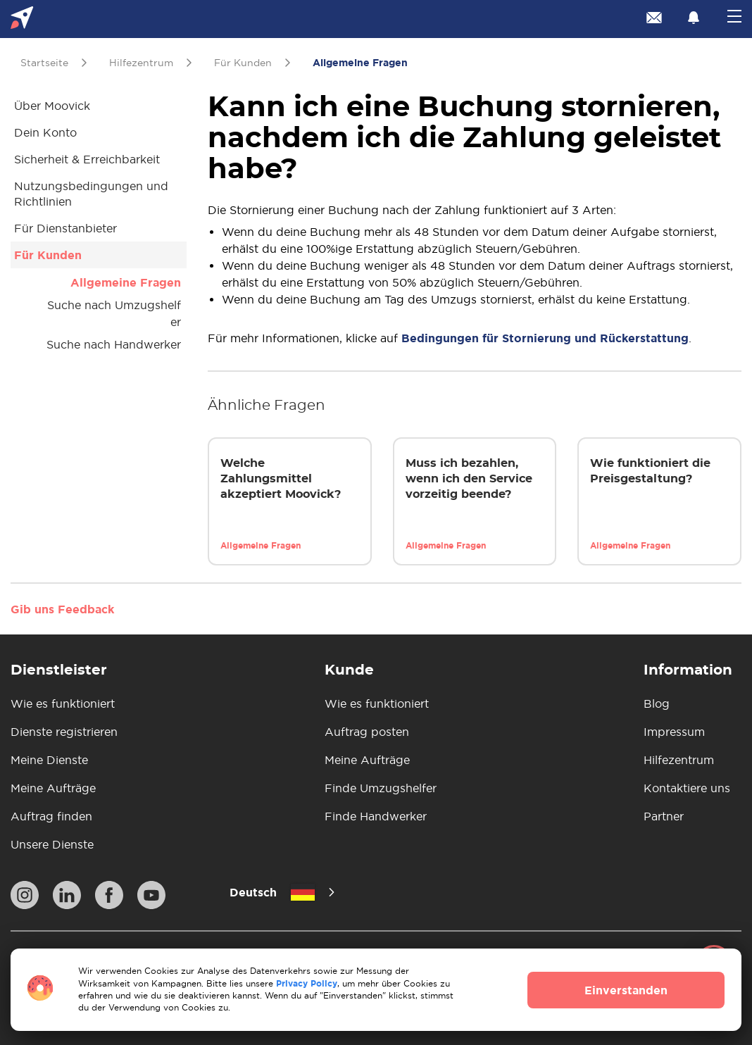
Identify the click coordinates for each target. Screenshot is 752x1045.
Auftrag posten (367, 731)
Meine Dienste (49, 759)
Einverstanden (626, 990)
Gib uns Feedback (62, 609)
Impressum (674, 731)
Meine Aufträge (53, 788)
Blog (657, 703)
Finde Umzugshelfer (381, 788)
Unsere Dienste (52, 844)
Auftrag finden (51, 816)
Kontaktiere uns (687, 788)
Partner (664, 816)
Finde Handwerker (376, 816)
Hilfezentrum (679, 759)
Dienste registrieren (64, 731)
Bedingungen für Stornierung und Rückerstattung (545, 338)
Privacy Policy (306, 983)
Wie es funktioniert (63, 703)
